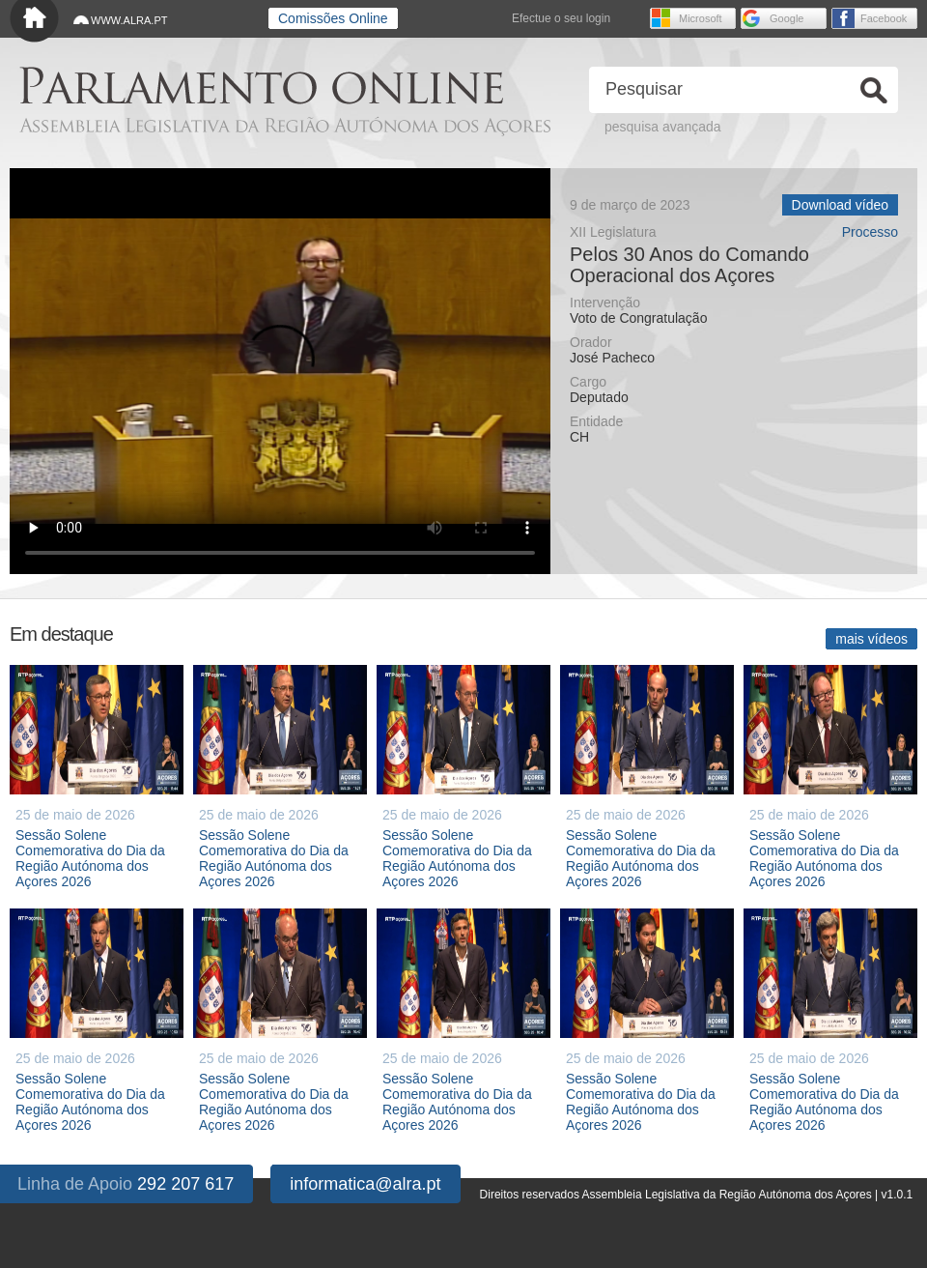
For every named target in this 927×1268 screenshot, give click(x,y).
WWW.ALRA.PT (129, 20)
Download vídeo (840, 205)
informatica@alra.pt (365, 1184)
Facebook (883, 18)
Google (786, 18)
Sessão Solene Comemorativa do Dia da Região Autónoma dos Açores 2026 (90, 858)
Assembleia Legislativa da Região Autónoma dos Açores (284, 126)
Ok (873, 90)
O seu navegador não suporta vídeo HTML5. (280, 371)
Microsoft (700, 18)
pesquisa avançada (662, 126)
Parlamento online (261, 85)
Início (34, 21)
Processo (870, 232)
